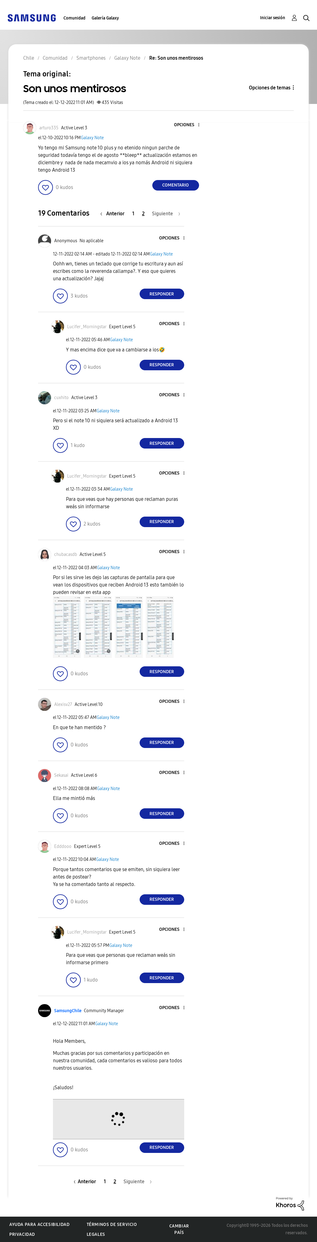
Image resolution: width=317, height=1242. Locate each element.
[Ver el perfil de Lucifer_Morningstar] (86, 326)
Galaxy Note (92, 137)
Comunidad (74, 18)
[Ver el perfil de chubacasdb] (65, 554)
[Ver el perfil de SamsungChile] (67, 1010)
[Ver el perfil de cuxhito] (61, 397)
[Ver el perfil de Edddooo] (63, 846)
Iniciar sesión (272, 17)
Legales (96, 1234)
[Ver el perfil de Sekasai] (61, 775)
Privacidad (22, 1234)
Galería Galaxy (105, 18)
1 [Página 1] (133, 214)
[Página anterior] (113, 213)
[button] (188, 125)
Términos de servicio (112, 1224)
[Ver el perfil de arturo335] (49, 128)
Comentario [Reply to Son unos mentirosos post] (175, 185)
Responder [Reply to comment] (162, 294)
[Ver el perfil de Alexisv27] (63, 704)
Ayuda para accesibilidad (39, 1224)
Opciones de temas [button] (269, 88)
